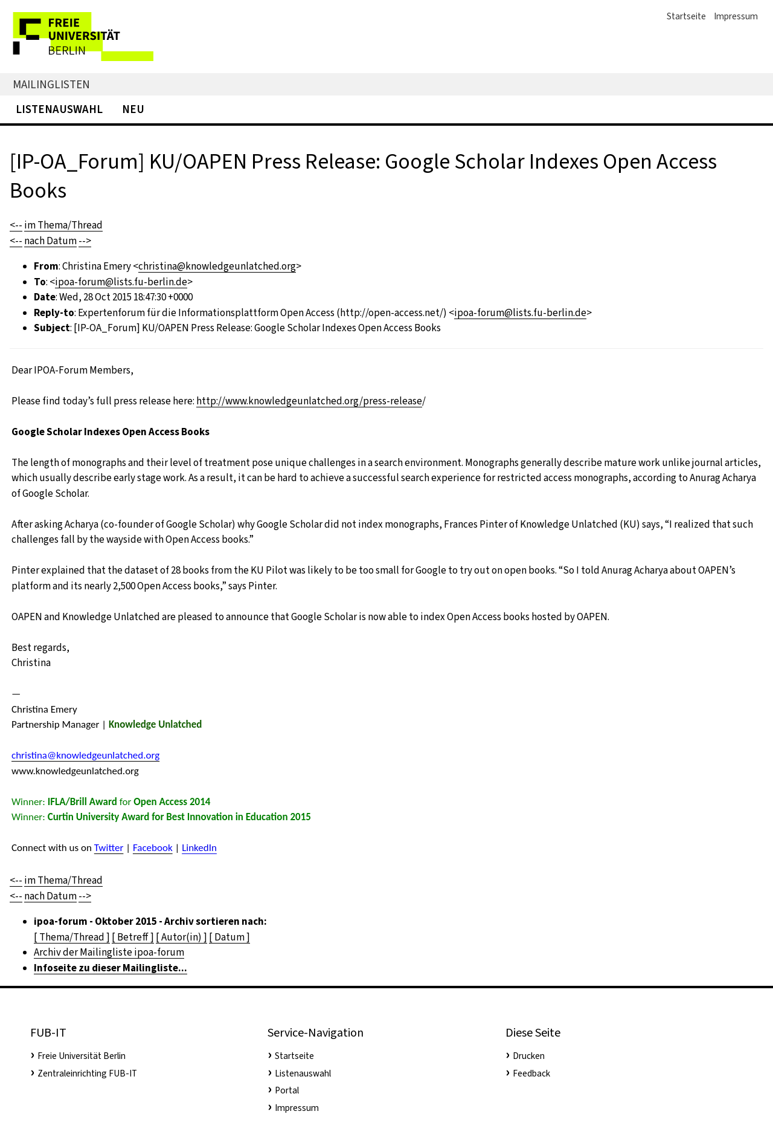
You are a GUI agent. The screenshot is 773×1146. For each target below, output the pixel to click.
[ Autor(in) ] (181, 937)
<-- (16, 225)
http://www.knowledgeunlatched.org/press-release (309, 401)
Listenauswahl (59, 109)
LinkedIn (199, 847)
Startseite (686, 16)
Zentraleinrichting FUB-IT (87, 1073)
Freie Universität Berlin (81, 1056)
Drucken (529, 1056)
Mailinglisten (51, 84)
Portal (287, 1090)
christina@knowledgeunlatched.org (217, 266)
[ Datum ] (229, 937)
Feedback (531, 1073)
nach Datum (50, 241)
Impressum (736, 16)
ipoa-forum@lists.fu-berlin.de (121, 282)
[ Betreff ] (133, 937)
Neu (133, 109)
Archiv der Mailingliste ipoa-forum (109, 952)
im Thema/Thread (63, 225)
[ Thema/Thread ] (72, 937)
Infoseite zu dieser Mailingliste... (110, 968)
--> (85, 241)
